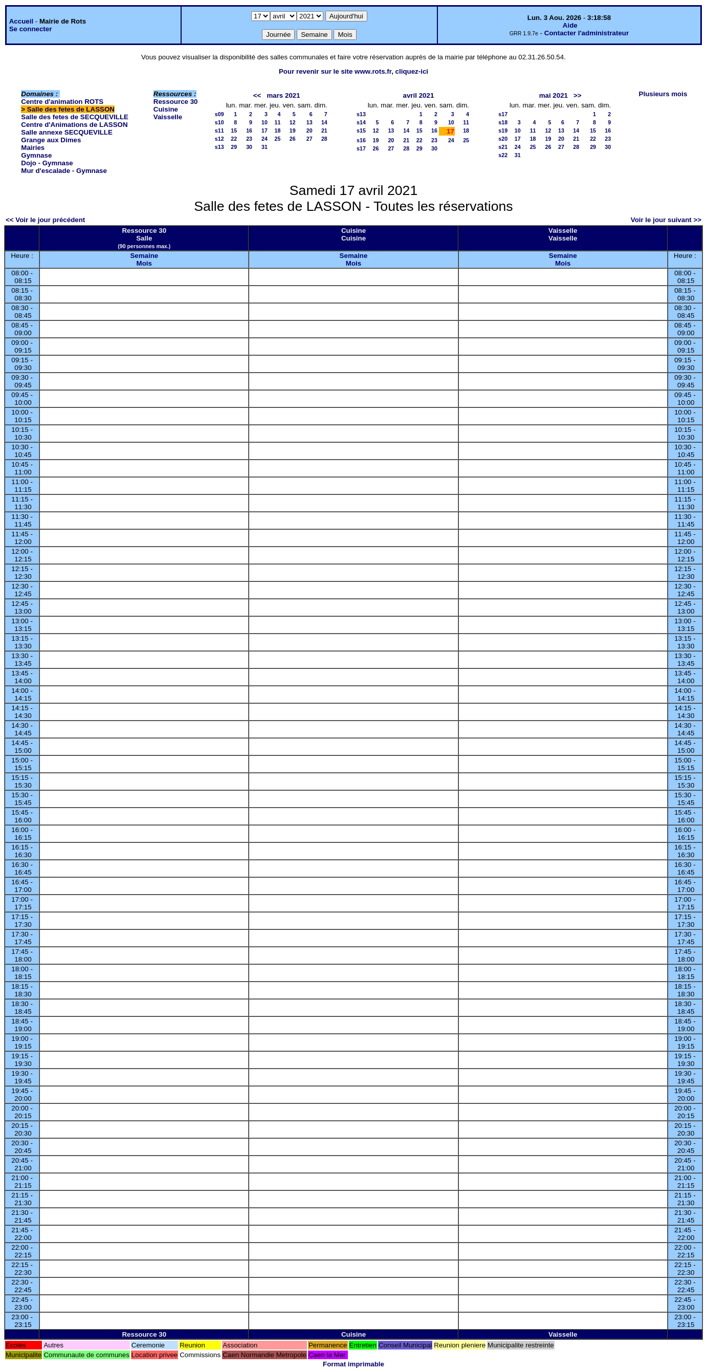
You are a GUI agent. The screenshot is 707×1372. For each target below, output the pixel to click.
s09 (219, 114)
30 (249, 147)
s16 (361, 140)
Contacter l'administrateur (586, 33)
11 (278, 122)
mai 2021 (553, 95)
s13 (219, 147)
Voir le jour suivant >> (666, 220)
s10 (219, 122)
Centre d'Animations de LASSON (74, 124)
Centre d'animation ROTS (62, 101)
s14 (361, 122)
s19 (502, 130)
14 (324, 122)
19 (293, 130)
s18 (502, 122)
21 (324, 130)
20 (309, 130)
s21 (502, 147)
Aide (570, 25)
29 (234, 147)
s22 (502, 155)
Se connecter (30, 29)
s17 (361, 148)
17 (264, 130)
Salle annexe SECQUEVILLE (67, 132)
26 (293, 139)
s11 (219, 130)
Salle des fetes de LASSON (71, 109)
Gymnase (36, 155)
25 (278, 139)
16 (249, 130)
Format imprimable (353, 1364)
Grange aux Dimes (51, 140)
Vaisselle (167, 117)
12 (293, 122)
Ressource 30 (175, 101)
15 (234, 130)
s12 (219, 139)
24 (264, 139)
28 (324, 139)
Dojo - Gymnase (47, 163)
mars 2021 (283, 95)
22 (234, 139)
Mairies (33, 147)
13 (309, 122)
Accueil (21, 21)
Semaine (144, 255)
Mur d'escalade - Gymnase (64, 171)
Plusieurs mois (663, 94)
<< (257, 95)
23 (249, 139)
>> (577, 95)
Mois (144, 263)
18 (278, 130)
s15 (361, 130)
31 (264, 147)
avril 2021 (418, 95)
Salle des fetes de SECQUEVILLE (74, 117)
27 (309, 139)
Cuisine (165, 109)
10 (264, 122)
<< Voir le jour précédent (45, 220)
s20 (502, 139)
